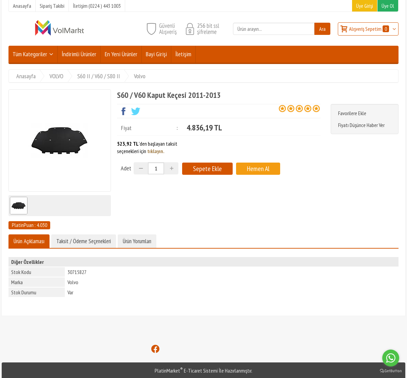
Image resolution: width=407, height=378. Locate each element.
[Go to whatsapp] (390, 358)
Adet (126, 168)
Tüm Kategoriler (30, 54)
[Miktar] (156, 168)
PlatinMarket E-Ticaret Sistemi (186, 370)
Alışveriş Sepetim (369, 28)
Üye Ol (388, 5)
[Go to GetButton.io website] (391, 371)
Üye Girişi (364, 5)
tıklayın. (155, 151)
